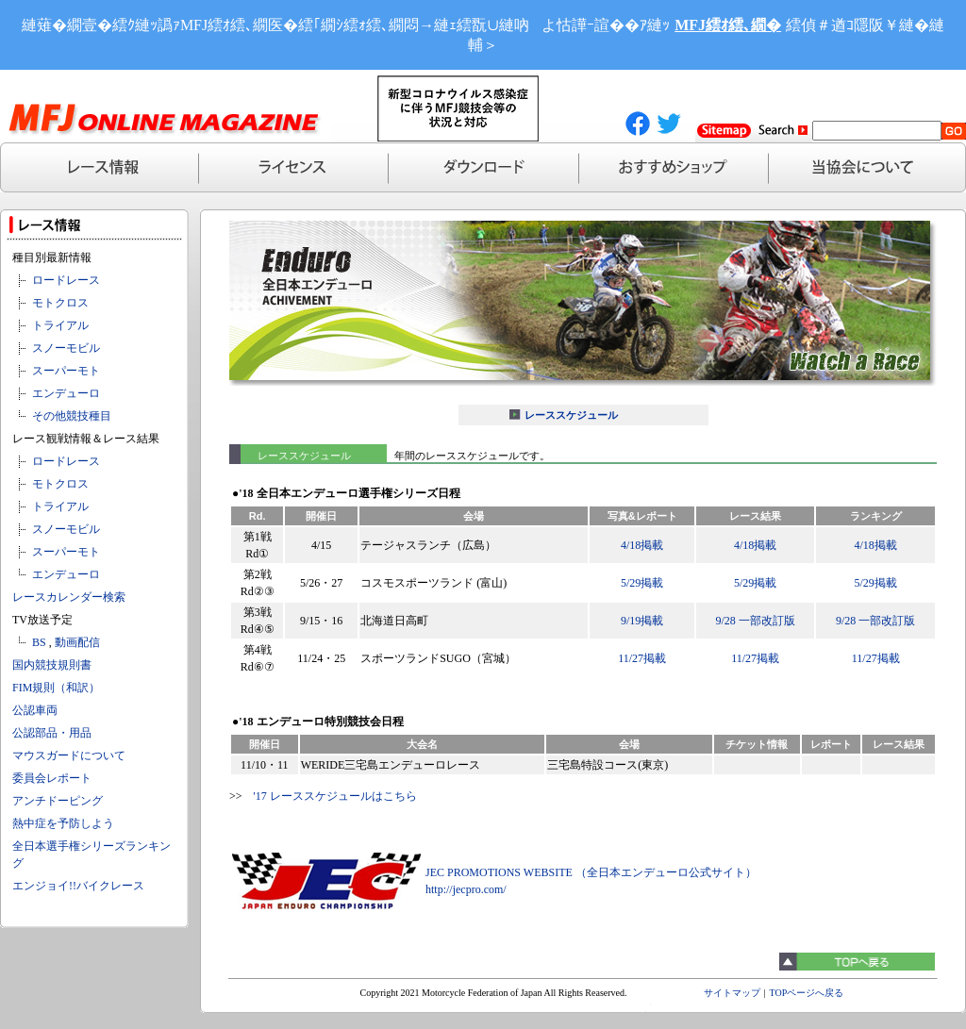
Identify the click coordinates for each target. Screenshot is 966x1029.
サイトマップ (732, 993)
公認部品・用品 (52, 732)
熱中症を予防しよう (63, 823)
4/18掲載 (642, 545)
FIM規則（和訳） (56, 687)
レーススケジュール (571, 415)
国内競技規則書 (52, 665)
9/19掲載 (642, 620)
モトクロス (60, 302)
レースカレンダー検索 (68, 597)
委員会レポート (52, 778)
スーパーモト (66, 370)
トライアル (60, 325)
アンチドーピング (57, 800)
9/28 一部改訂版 (754, 620)
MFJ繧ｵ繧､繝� (728, 25)
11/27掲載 (642, 658)
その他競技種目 (71, 416)
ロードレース (66, 280)
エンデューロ (66, 393)
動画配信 (77, 642)
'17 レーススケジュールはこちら (335, 796)
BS (39, 642)
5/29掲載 (642, 582)
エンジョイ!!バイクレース (78, 885)
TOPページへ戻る (807, 993)
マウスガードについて (68, 755)
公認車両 (35, 710)
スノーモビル (66, 348)
